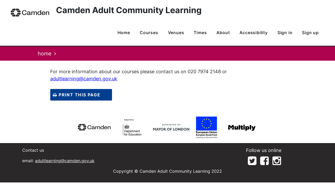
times (200, 32)
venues (176, 32)
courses (149, 32)
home (124, 32)
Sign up (310, 32)
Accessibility (253, 32)
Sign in (285, 32)
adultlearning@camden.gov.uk (83, 78)
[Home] (30, 12)
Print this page (76, 94)
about (223, 32)
